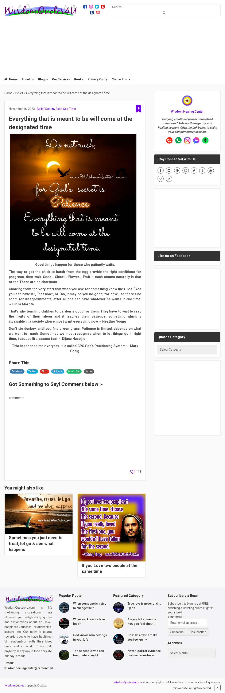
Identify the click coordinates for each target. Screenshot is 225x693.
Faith (59, 108)
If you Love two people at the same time (109, 568)
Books (78, 79)
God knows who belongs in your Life (90, 637)
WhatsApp (74, 371)
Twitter (32, 371)
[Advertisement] (112, 46)
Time (72, 108)
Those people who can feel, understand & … (88, 653)
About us (28, 79)
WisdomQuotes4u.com (128, 682)
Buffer (89, 371)
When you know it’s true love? (89, 621)
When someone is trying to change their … (89, 606)
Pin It (44, 371)
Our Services (61, 79)
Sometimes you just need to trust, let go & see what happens (36, 543)
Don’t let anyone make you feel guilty (142, 637)
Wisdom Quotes (14, 685)
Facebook (17, 371)
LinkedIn (58, 371)
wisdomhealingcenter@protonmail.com (32, 668)
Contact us (119, 79)
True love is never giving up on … (144, 606)
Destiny (50, 108)
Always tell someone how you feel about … (142, 621)
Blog (41, 79)
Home (11, 79)
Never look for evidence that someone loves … (144, 653)
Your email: (175, 617)
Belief (41, 108)
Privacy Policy (98, 79)
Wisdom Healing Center (187, 111)
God (65, 108)
